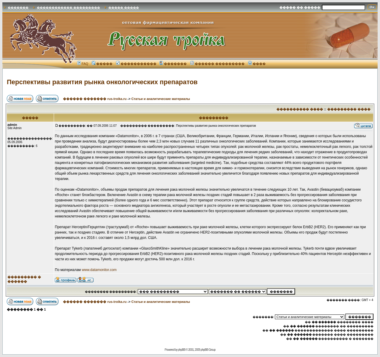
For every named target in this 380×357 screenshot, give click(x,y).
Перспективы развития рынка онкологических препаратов (102, 82)
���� (257, 63)
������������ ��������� (68, 7)
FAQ (82, 63)
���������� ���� (299, 109)
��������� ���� (348, 109)
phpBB (181, 349)
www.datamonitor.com (99, 270)
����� (102, 63)
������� (18, 7)
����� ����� (123, 7)
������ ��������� (217, 63)
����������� (136, 63)
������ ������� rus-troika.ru (94, 99)
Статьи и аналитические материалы (160, 99)
